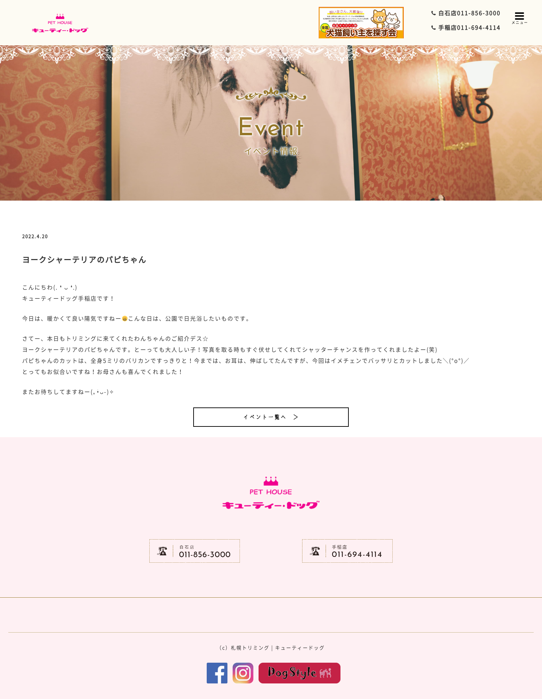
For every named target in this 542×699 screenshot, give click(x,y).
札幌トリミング (250, 647)
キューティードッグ (300, 647)
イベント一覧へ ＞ (271, 417)
